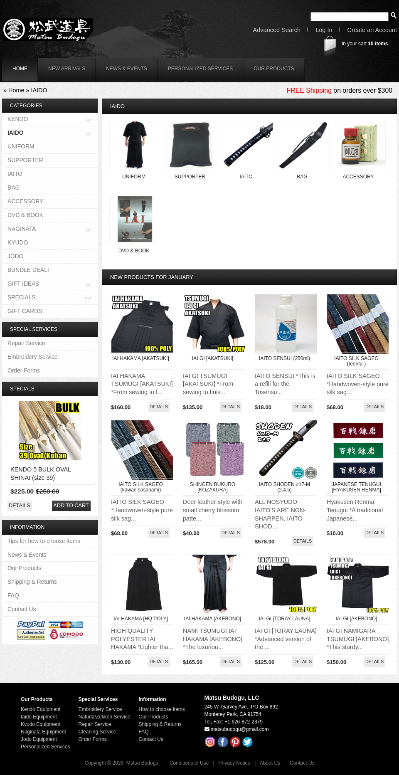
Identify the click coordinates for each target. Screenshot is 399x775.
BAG (302, 177)
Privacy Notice (235, 763)
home (19, 69)
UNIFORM (133, 177)
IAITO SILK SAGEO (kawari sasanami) (140, 487)
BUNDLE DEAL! (28, 270)
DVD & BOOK (134, 251)
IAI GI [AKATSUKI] (212, 358)
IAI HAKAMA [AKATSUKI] (140, 358)
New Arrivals (66, 69)
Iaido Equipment (39, 717)
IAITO (245, 177)
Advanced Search (277, 30)
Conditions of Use (189, 763)
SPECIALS (21, 298)
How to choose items (161, 709)
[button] (158, 407)
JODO (15, 256)
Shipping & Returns (32, 581)
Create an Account (372, 30)
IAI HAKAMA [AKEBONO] (212, 619)
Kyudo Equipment (40, 724)
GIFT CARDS (24, 311)
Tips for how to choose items (43, 541)
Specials (22, 389)
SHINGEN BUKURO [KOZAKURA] (212, 487)
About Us (270, 763)
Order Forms (23, 370)
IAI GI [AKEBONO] (356, 619)
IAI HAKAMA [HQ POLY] (140, 619)
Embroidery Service (32, 356)
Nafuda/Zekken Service (105, 717)
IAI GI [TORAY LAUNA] (284, 619)
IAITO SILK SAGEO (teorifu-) (356, 361)
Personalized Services (200, 69)
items (378, 44)
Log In (323, 30)
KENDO (17, 119)
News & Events (126, 69)
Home (16, 90)
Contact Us (21, 609)
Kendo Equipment (40, 709)
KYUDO (17, 242)
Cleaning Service (97, 732)
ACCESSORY (358, 177)
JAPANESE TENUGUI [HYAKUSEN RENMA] (356, 487)
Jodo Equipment (39, 739)
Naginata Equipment (43, 732)
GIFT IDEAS (23, 284)
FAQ (13, 595)
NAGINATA (21, 229)
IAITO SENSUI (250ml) (284, 358)
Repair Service (26, 343)
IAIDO (39, 90)
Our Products (274, 69)
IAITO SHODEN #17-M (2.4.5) (284, 487)
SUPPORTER (190, 177)
